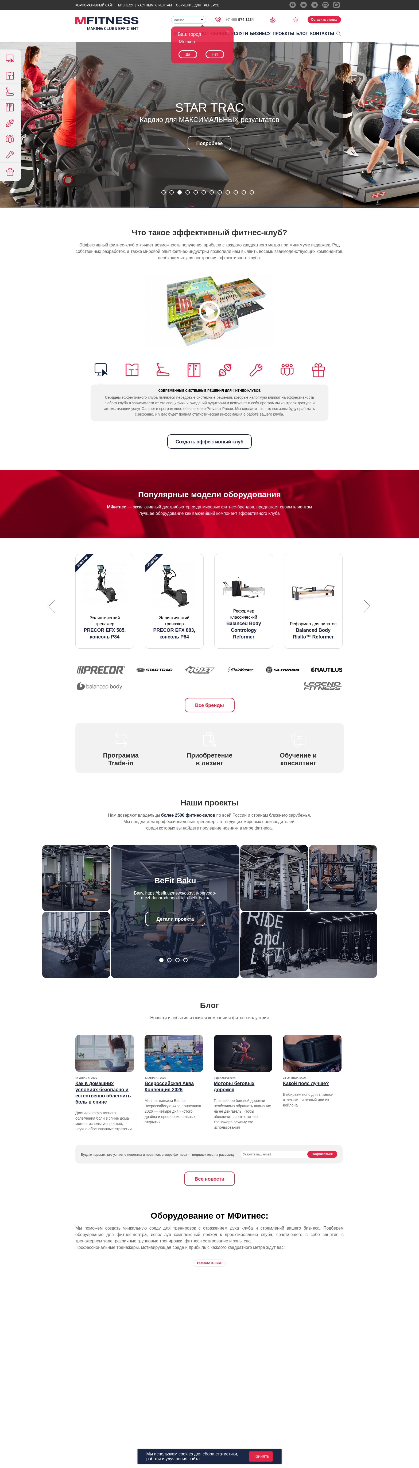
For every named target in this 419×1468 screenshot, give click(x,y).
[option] (104, 601)
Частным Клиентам (154, 5)
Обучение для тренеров (197, 5)
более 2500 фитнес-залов (188, 815)
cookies (186, 1454)
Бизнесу (125, 5)
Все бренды (209, 705)
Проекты (283, 33)
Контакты (322, 33)
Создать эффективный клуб (209, 441)
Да (187, 54)
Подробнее (209, 143)
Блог (302, 33)
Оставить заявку (324, 19)
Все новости (209, 1179)
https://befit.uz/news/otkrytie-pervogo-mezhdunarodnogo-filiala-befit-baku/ (178, 895)
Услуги (239, 33)
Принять (261, 1456)
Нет (215, 54)
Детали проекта (175, 919)
